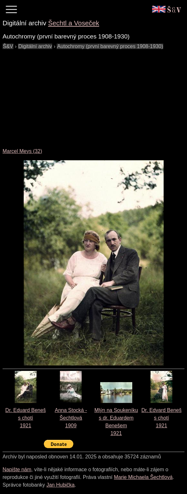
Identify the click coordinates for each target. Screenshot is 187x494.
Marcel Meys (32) (22, 151)
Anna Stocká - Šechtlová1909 (71, 417)
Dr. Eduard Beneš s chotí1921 (25, 417)
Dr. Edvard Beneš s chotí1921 (162, 417)
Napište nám (17, 469)
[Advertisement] (95, 95)
